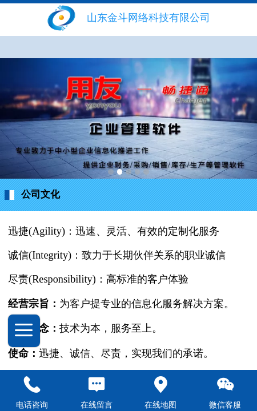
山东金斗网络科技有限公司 (148, 17)
